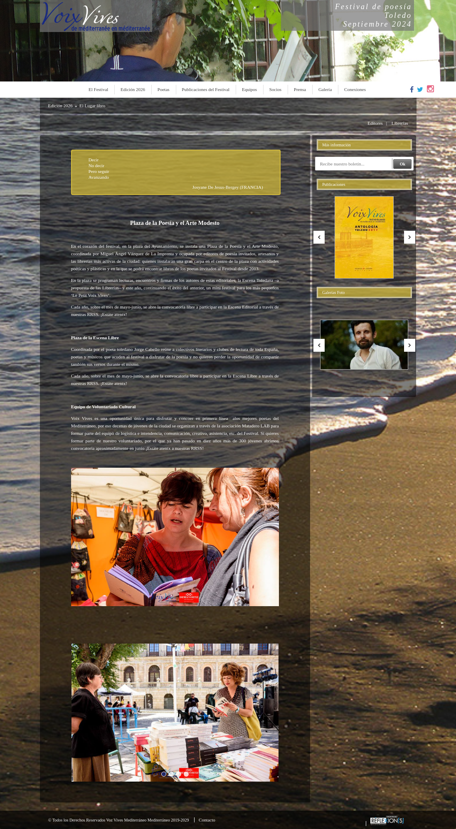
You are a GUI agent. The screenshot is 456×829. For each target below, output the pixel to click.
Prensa (300, 89)
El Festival (98, 89)
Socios (275, 89)
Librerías (400, 123)
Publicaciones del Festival (205, 89)
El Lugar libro (92, 105)
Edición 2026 (133, 89)
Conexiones (355, 89)
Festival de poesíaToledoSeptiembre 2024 (373, 15)
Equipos (249, 89)
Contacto (207, 819)
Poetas (164, 89)
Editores (375, 123)
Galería (325, 89)
